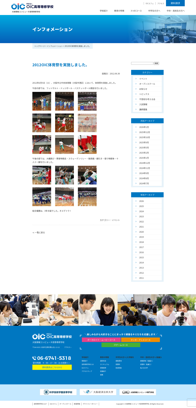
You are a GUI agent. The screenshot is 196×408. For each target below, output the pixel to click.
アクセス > (67, 347)
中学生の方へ (154, 10)
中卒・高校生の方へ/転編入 (151, 357)
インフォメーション (55, 46)
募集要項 (119, 361)
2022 (141, 221)
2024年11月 (144, 168)
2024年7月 (144, 183)
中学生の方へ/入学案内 (125, 357)
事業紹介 (85, 361)
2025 (141, 206)
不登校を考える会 (147, 99)
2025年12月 (144, 132)
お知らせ (143, 88)
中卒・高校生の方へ (176, 10)
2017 (141, 247)
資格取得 (103, 368)
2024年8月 (144, 178)
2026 (141, 201)
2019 (141, 236)
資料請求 (175, 3)
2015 (141, 257)
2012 (141, 272)
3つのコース (136, 10)
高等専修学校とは (88, 364)
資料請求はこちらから (52, 367)
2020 (141, 231)
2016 (141, 252)
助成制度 (119, 368)
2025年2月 (144, 152)
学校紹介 (104, 10)
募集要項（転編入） (147, 361)
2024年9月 (144, 173)
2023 (141, 216)
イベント (143, 78)
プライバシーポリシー (90, 404)
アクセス (160, 3)
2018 (141, 242)
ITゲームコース (121, 344)
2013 (141, 267)
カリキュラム (104, 364)
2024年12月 (144, 162)
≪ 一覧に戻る (38, 232)
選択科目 (103, 361)
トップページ (39, 46)
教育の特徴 (119, 10)
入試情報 (143, 104)
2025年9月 (144, 142)
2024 (141, 211)
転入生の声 (144, 368)
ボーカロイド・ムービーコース (101, 339)
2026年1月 (144, 127)
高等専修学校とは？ (40, 404)
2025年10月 (144, 137)
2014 (141, 262)
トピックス (144, 94)
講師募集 (143, 109)
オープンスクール (147, 83)
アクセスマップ (87, 371)
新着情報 (77, 404)
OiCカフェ (150, 3)
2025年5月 (144, 147)
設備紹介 (103, 371)
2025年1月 (144, 157)
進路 (101, 375)
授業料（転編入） (146, 364)
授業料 (118, 364)
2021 (141, 226)
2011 (141, 277)
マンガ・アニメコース (140, 339)
